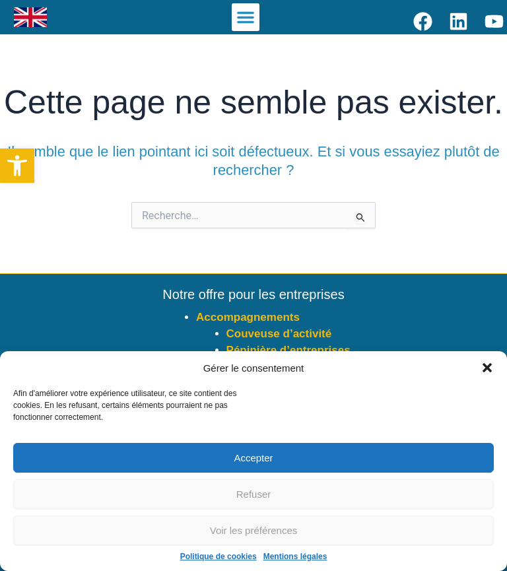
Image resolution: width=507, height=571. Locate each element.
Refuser (253, 494)
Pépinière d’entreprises (288, 350)
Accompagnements (248, 317)
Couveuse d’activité (279, 333)
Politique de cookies (218, 556)
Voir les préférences (254, 530)
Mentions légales (295, 556)
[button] (17, 166)
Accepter (253, 457)
